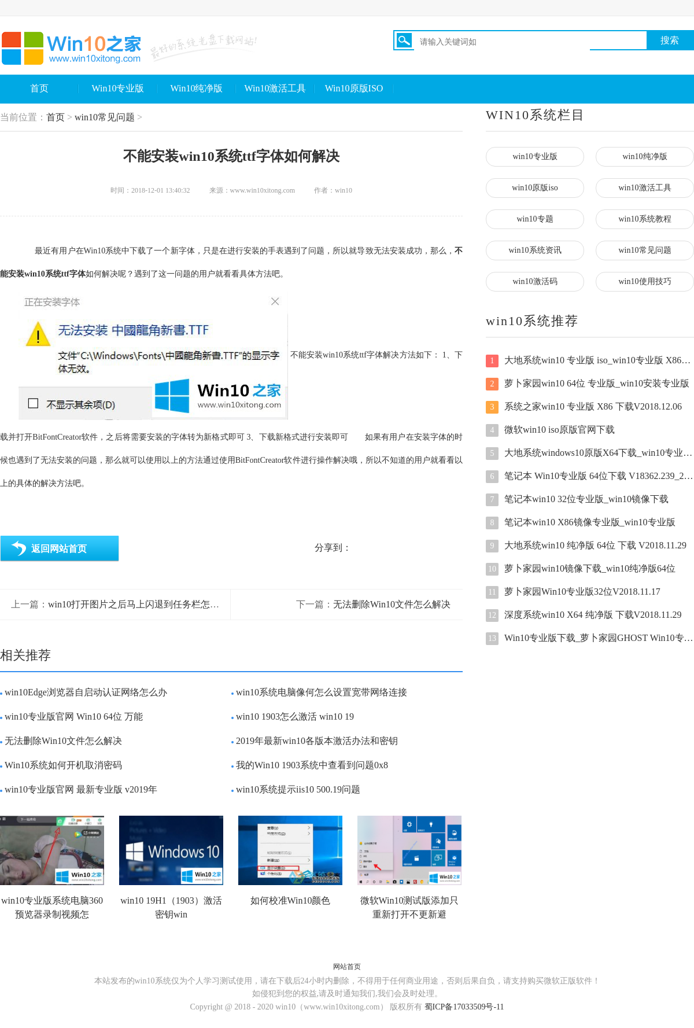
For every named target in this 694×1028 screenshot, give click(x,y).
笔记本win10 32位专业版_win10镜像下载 (577, 499)
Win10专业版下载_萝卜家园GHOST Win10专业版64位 (590, 638)
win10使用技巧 (645, 281)
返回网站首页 (59, 549)
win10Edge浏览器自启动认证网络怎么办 (86, 692)
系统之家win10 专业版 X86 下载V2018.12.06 (584, 407)
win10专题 (535, 219)
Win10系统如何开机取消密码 (63, 765)
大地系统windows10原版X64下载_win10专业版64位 (590, 453)
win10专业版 (535, 156)
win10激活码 (535, 281)
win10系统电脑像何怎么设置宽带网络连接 (321, 692)
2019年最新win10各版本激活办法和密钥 (317, 741)
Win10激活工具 (276, 88)
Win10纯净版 (197, 88)
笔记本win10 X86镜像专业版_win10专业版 (580, 523)
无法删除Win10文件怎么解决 (392, 604)
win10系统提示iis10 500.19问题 (298, 789)
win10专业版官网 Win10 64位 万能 (74, 716)
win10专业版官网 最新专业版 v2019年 (81, 789)
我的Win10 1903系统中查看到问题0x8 (312, 765)
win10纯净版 (645, 156)
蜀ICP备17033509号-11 (464, 1007)
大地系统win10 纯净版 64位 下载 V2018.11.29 (586, 546)
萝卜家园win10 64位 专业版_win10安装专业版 (587, 384)
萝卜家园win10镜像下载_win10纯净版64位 (580, 569)
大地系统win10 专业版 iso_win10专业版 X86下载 (590, 361)
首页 (39, 88)
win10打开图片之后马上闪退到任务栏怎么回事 (143, 604)
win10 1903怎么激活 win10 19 (295, 716)
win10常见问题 (105, 117)
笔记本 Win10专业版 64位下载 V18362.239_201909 (590, 476)
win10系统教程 (645, 219)
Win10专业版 (118, 88)
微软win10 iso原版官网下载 (550, 430)
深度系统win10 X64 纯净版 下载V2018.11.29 (584, 615)
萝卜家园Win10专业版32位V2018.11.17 (573, 592)
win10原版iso (535, 187)
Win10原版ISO (354, 88)
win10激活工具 (645, 187)
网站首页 (347, 967)
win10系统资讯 (535, 250)
